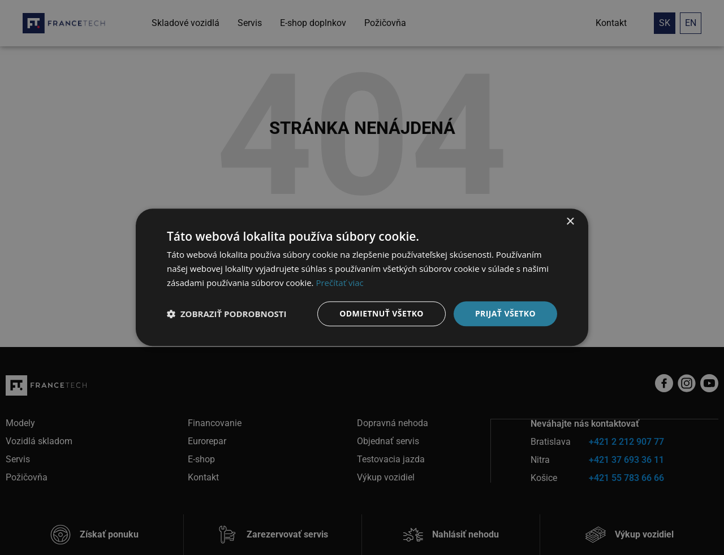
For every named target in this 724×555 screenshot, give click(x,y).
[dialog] (362, 277)
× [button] (570, 222)
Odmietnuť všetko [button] (381, 313)
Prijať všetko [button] (505, 313)
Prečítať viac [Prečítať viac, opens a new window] (339, 282)
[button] (227, 314)
